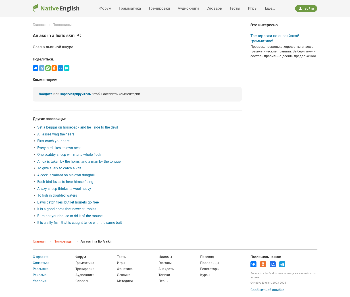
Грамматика (130, 8)
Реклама (39, 275)
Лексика (123, 275)
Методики (125, 281)
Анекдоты (166, 269)
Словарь (214, 8)
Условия (39, 281)
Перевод (207, 257)
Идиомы (165, 257)
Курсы (205, 275)
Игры (252, 8)
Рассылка (40, 269)
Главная (39, 25)
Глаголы (165, 263)
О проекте (40, 257)
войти (306, 8)
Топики (164, 275)
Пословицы (62, 25)
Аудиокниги (188, 8)
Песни (163, 281)
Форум (105, 8)
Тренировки (159, 8)
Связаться (41, 263)
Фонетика (125, 269)
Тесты (234, 8)
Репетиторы (209, 269)
